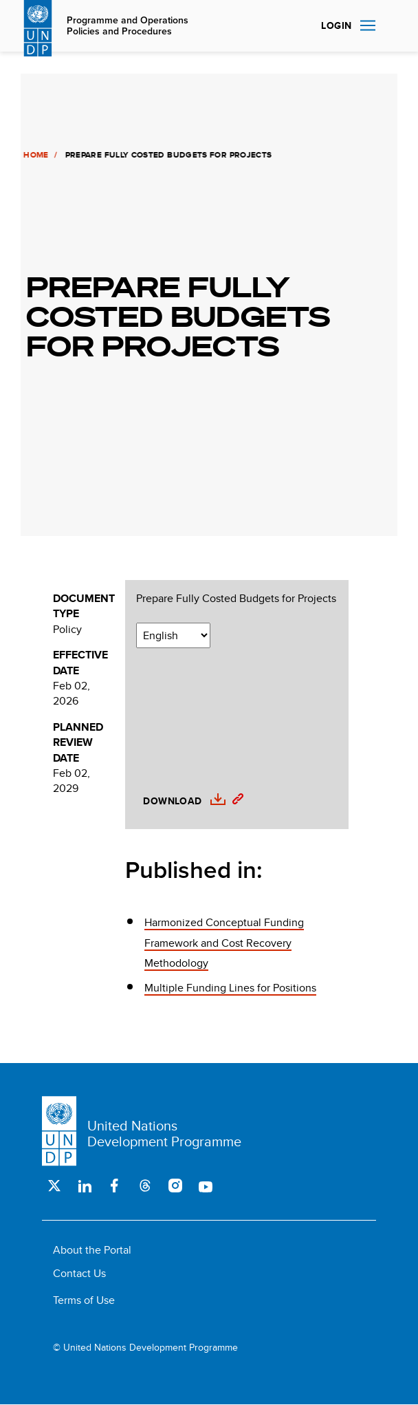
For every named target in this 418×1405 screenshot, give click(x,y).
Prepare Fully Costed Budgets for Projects (236, 598)
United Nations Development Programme (164, 1133)
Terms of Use (84, 1300)
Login (336, 25)
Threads (145, 1185)
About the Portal (92, 1250)
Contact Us (79, 1273)
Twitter (54, 1185)
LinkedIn (84, 1185)
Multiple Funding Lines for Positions (230, 988)
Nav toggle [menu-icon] (367, 25)
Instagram (175, 1185)
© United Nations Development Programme (145, 1347)
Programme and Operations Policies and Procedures (127, 26)
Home (34, 155)
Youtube (205, 1185)
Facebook (115, 1185)
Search (391, 26)
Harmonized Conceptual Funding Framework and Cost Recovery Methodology (224, 942)
